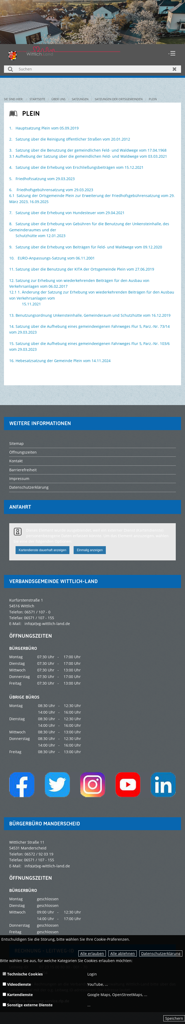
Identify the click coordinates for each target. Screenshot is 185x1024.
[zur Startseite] (64, 52)
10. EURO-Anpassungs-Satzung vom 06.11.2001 (52, 258)
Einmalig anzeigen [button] (90, 550)
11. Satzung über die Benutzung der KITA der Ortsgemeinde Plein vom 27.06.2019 (81, 269)
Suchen (10, 69)
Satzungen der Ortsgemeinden (119, 99)
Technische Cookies (23, 974)
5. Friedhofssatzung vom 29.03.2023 (42, 178)
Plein (153, 99)
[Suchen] (92, 69)
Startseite (37, 99)
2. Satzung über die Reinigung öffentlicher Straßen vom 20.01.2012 (69, 139)
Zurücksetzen (174, 69)
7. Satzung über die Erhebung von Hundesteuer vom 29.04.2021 (67, 212)
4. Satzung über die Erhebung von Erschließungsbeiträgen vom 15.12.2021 (76, 167)
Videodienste (17, 984)
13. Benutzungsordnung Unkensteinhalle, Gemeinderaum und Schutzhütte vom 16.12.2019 (89, 315)
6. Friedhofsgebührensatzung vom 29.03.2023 (51, 189)
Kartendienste (18, 994)
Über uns (58, 99)
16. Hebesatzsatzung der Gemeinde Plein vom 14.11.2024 (60, 360)
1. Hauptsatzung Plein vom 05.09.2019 (44, 128)
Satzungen (80, 99)
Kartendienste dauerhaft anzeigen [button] (42, 550)
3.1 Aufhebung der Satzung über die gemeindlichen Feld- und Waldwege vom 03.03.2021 (88, 156)
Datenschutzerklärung (161, 953)
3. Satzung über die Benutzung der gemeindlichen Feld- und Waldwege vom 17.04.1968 (88, 150)
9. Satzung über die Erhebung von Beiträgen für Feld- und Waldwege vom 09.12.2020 (85, 246)
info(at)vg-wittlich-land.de (47, 623)
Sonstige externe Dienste (28, 1004)
